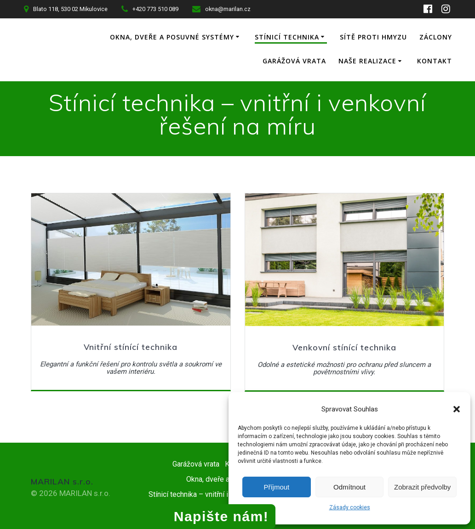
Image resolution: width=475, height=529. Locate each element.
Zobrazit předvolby (422, 487)
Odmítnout (349, 487)
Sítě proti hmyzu (418, 37)
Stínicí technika (332, 37)
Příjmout (276, 487)
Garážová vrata (294, 60)
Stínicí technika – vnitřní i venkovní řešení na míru (225, 493)
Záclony (233, 60)
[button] (456, 409)
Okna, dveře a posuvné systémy (217, 37)
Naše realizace (367, 60)
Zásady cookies (349, 507)
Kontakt (434, 60)
